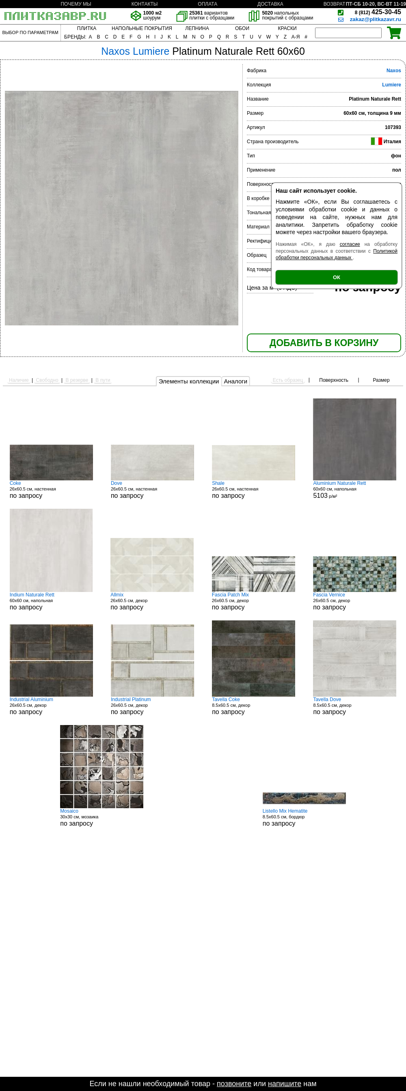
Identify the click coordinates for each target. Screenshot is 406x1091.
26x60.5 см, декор (152, 601)
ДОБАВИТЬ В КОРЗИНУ (324, 343)
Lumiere (391, 85)
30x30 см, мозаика (101, 817)
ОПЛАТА (207, 4)
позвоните (234, 1084)
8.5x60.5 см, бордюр (304, 817)
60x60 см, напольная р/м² (354, 489)
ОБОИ (242, 28)
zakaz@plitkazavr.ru (375, 19)
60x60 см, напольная (51, 601)
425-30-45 (378, 12)
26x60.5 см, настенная (51, 489)
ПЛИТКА (86, 28)
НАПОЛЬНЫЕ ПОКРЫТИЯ (142, 28)
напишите (284, 1084)
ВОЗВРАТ (335, 4)
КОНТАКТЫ (145, 4)
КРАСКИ (287, 28)
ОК (336, 277)
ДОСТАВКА (270, 4)
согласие (350, 244)
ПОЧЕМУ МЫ (75, 4)
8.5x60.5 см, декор (253, 706)
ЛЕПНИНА (197, 28)
